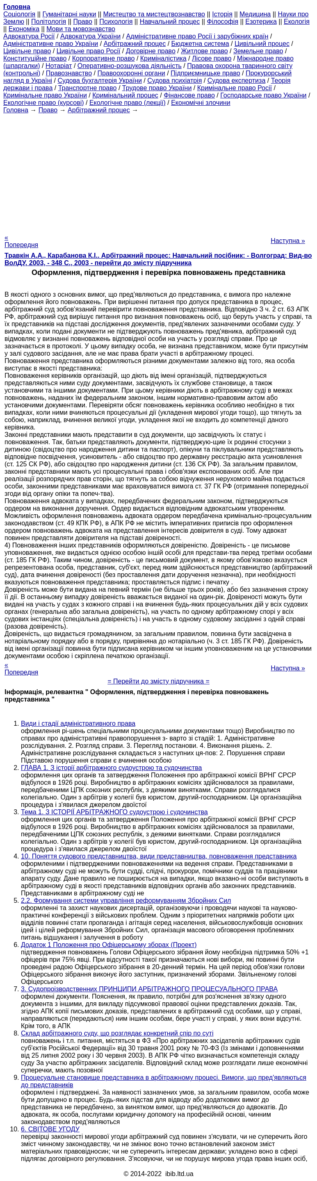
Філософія (222, 21)
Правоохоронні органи (131, 73)
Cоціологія (19, 14)
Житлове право (204, 51)
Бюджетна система (200, 43)
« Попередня (21, 241)
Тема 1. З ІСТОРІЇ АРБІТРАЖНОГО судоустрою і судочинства (114, 812)
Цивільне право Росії (89, 51)
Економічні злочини (200, 102)
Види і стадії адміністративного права (78, 723)
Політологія (48, 21)
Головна (15, 110)
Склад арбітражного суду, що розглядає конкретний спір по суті (117, 1033)
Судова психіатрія (174, 80)
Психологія (115, 21)
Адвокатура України (90, 36)
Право (82, 21)
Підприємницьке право (205, 73)
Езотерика (261, 21)
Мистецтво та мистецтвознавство (154, 14)
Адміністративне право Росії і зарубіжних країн (197, 36)
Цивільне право (27, 51)
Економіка (24, 28)
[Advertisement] (158, 171)
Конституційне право (34, 58)
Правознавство (69, 73)
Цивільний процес (262, 43)
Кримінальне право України (45, 95)
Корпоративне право (103, 58)
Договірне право (151, 51)
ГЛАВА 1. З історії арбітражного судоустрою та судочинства (111, 767)
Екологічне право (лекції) (127, 102)
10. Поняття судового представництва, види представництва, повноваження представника (158, 856)
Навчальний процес (170, 21)
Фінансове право (189, 95)
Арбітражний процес (135, 43)
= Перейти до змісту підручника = (158, 681)
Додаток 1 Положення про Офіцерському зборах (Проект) (109, 944)
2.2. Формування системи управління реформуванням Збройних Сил (126, 900)
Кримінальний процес (125, 95)
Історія (222, 14)
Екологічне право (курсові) (43, 102)
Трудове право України (157, 87)
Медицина (255, 14)
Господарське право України (263, 95)
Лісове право (211, 58)
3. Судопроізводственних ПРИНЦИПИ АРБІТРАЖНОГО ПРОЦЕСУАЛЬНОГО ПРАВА (149, 989)
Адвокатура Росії (29, 36)
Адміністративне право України (50, 43)
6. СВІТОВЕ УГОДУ (50, 1129)
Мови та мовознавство (80, 28)
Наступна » (288, 240)
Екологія (297, 21)
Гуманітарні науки (69, 14)
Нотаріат (59, 65)
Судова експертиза (237, 80)
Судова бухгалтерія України (99, 80)
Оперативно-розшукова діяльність (130, 65)
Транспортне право (87, 87)
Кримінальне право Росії (234, 87)
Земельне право (258, 51)
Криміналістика (163, 58)
